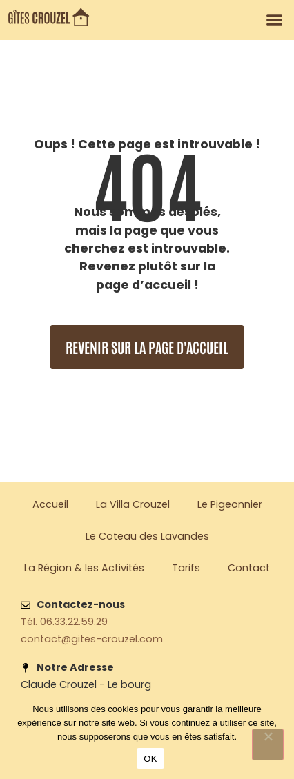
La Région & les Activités (84, 568)
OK (150, 758)
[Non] (268, 744)
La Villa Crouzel (133, 504)
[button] (275, 20)
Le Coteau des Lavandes (147, 536)
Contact (249, 568)
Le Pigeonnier (229, 504)
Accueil (50, 504)
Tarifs (186, 568)
